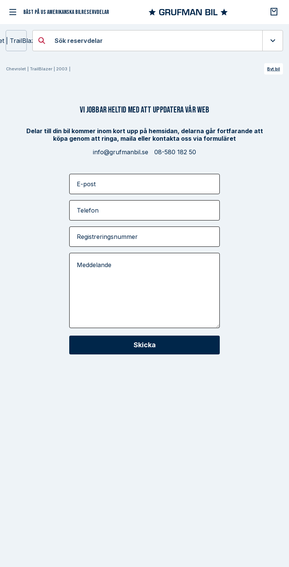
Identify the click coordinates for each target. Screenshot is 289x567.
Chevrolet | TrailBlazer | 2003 (16, 40)
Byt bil (273, 68)
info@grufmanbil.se (120, 152)
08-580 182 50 (175, 152)
